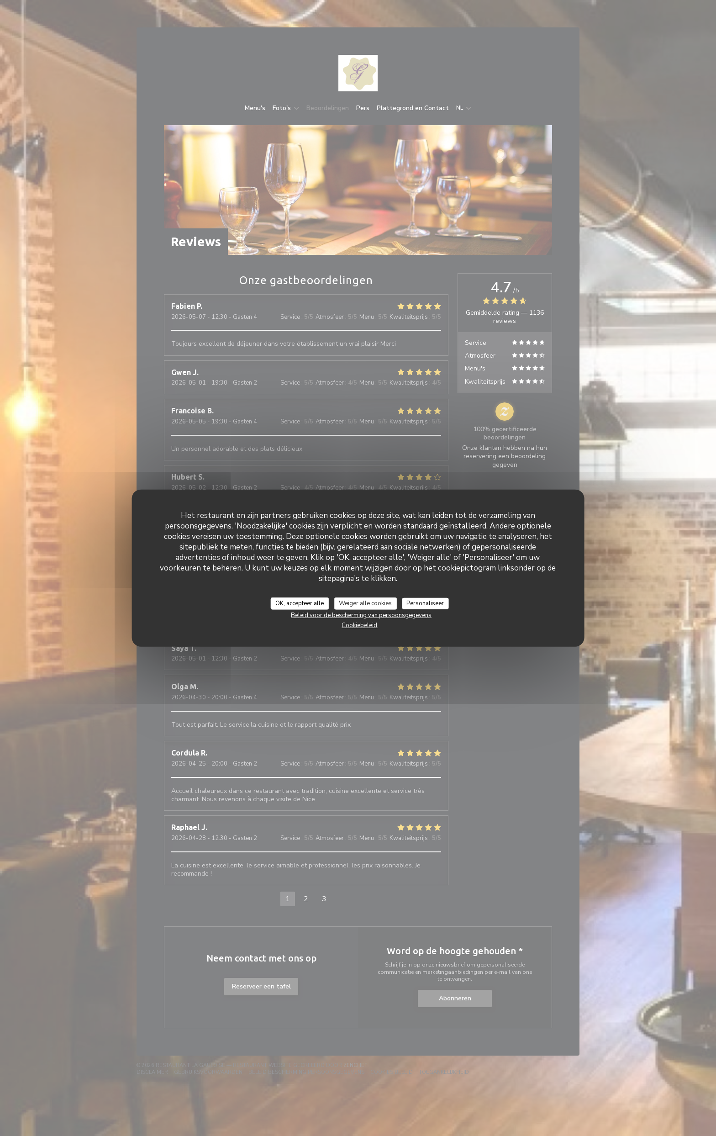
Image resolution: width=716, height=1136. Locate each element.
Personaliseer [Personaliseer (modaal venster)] (425, 603)
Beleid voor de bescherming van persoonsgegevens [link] (361, 615)
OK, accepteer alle (299, 603)
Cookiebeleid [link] (359, 625)
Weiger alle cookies (365, 603)
